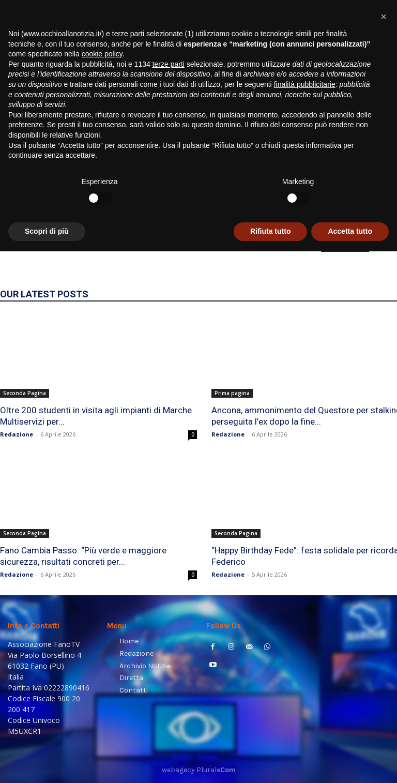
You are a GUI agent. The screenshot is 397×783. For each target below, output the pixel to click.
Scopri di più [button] (47, 763)
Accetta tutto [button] (350, 763)
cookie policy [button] (102, 585)
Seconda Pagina (24, 393)
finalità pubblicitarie (304, 616)
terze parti (168, 596)
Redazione (16, 434)
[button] (376, 132)
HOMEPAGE (345, 245)
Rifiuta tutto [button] (270, 763)
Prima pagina (232, 393)
